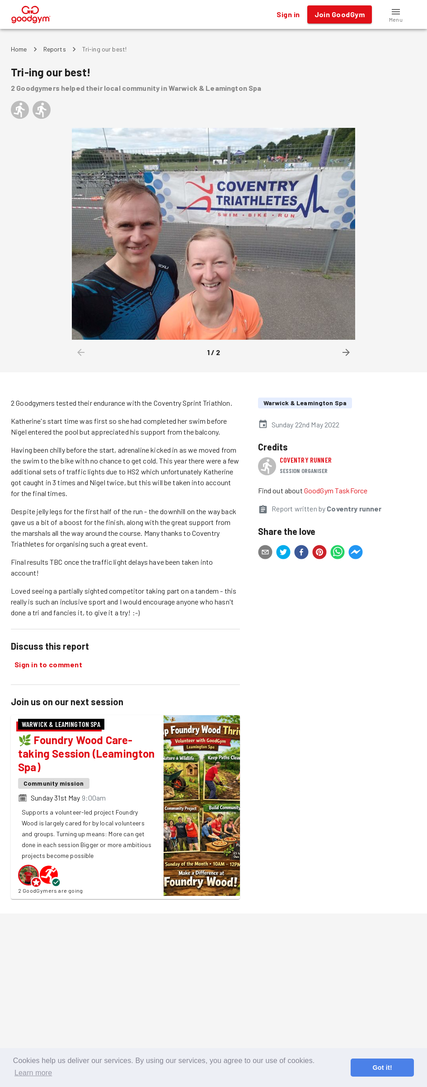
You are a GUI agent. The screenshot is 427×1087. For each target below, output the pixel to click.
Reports (54, 49)
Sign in (288, 14)
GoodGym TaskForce (336, 490)
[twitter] (283, 553)
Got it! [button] (382, 1067)
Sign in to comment (48, 665)
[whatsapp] (337, 553)
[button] (395, 14)
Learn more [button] (33, 1073)
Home (19, 49)
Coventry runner (306, 459)
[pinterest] (319, 553)
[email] (265, 553)
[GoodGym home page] (31, 13)
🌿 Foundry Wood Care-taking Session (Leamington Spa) (86, 753)
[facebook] (301, 553)
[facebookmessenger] (355, 553)
